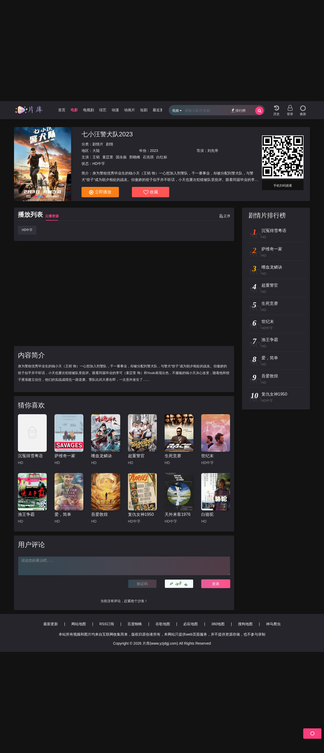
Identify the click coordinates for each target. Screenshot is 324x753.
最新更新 (50, 624)
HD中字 (27, 230)
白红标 (161, 157)
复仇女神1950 (141, 514)
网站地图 (78, 624)
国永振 (121, 157)
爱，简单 (63, 514)
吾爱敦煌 (99, 514)
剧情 (109, 144)
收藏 (150, 192)
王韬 (96, 157)
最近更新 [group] (160, 110)
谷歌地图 (163, 624)
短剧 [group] (143, 110)
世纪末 (207, 456)
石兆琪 (148, 157)
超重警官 (136, 456)
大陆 (96, 151)
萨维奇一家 (65, 456)
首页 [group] (61, 110)
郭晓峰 (134, 157)
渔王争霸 (26, 514)
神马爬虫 (273, 624)
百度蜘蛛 (134, 624)
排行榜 (238, 110)
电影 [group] (74, 110)
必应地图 (190, 624)
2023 (154, 151)
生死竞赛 (173, 456)
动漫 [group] (115, 110)
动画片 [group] (129, 110)
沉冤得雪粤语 (30, 456)
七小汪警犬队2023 (107, 134)
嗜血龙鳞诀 (101, 456)
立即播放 (100, 192)
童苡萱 (107, 157)
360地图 (218, 624)
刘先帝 (212, 151)
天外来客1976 (178, 514)
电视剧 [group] (88, 110)
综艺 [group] (102, 110)
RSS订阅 (106, 624)
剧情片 (97, 144)
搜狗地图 (245, 624)
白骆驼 (207, 514)
